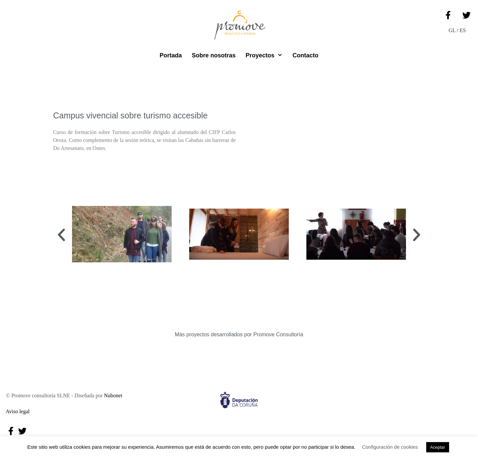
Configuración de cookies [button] (390, 447)
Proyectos (266, 55)
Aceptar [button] (437, 447)
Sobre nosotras (214, 55)
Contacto (305, 55)
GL (452, 30)
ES (463, 30)
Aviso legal (16, 411)
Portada (171, 55)
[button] (61, 235)
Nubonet (113, 395)
